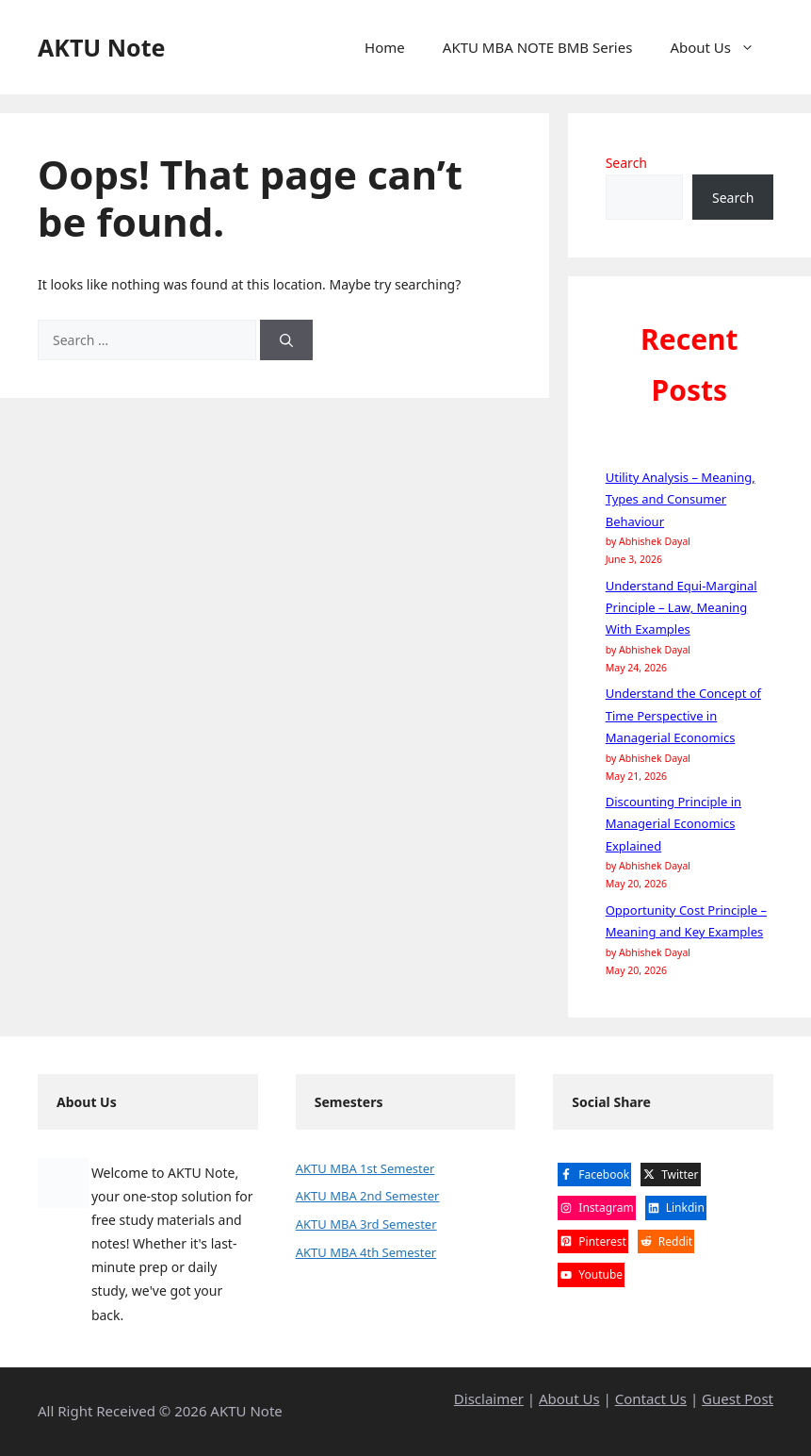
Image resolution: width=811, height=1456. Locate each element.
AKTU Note (101, 47)
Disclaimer (489, 1398)
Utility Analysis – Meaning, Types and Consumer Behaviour (680, 499)
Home (385, 47)
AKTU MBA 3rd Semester (366, 1224)
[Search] (286, 340)
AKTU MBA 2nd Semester (368, 1195)
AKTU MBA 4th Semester (366, 1252)
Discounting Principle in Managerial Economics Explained (673, 823)
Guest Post (737, 1398)
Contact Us (651, 1398)
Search (626, 163)
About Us (721, 47)
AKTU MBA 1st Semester (365, 1168)
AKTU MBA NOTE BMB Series (538, 47)
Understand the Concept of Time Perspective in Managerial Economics (683, 715)
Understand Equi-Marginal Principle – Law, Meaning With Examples (681, 607)
